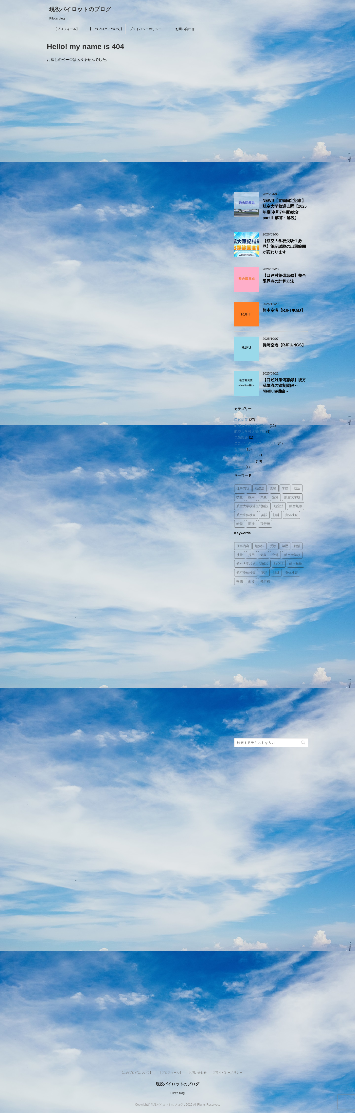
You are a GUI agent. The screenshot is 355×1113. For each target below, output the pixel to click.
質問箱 (239, 449)
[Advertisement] (271, 111)
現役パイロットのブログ (80, 9)
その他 (239, 467)
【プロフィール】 (66, 29)
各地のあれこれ (246, 455)
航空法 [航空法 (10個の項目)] (279, 506)
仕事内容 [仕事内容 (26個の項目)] (242, 488)
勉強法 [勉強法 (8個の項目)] (259, 488)
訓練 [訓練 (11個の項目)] (276, 515)
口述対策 (241, 420)
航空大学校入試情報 (249, 431)
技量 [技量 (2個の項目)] (239, 497)
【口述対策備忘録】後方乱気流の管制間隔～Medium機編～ (284, 386)
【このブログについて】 (106, 29)
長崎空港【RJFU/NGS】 (284, 345)
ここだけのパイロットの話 (255, 443)
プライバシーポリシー (145, 29)
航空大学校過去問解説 (251, 426)
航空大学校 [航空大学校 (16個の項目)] (292, 497)
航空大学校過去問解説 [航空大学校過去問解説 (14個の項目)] (252, 506)
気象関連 (241, 437)
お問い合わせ (185, 29)
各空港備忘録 (244, 461)
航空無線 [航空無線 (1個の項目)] (295, 506)
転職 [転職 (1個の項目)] (239, 524)
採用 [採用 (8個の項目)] (251, 497)
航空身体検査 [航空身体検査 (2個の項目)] (246, 515)
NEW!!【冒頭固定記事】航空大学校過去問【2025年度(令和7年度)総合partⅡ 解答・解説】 (285, 209)
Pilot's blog (177, 1093)
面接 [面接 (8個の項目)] (251, 524)
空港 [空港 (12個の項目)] (275, 497)
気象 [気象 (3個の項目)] (263, 497)
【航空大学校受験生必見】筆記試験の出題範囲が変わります (284, 246)
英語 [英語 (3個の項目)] (264, 515)
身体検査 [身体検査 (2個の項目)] (291, 515)
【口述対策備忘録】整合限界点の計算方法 (284, 278)
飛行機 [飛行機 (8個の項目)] (265, 524)
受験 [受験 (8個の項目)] (273, 488)
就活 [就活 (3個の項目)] (297, 488)
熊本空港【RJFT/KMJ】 (284, 310)
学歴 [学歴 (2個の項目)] (285, 488)
